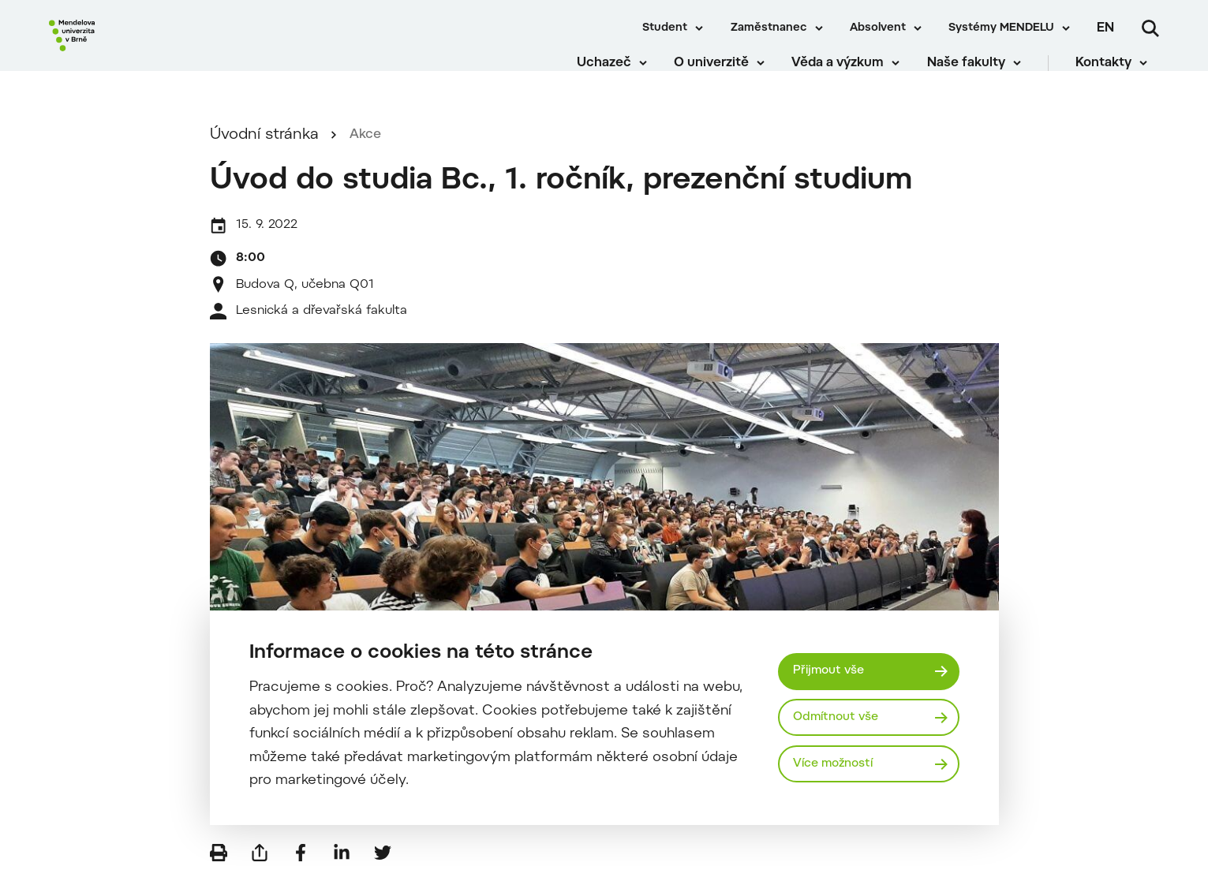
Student (664, 28)
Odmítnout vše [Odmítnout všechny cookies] (841, 717)
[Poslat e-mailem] (259, 872)
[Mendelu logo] (142, 49)
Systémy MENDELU (1001, 28)
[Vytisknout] (218, 872)
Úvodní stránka (264, 154)
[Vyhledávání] (1150, 28)
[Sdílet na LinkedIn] (341, 872)
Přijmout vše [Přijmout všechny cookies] (833, 669)
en (1105, 28)
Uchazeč (615, 71)
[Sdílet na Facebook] (300, 872)
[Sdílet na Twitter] (382, 872)
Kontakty (1115, 71)
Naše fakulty (977, 71)
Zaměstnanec (769, 28)
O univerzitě (723, 71)
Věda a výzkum (849, 71)
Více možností (839, 766)
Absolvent (878, 28)
